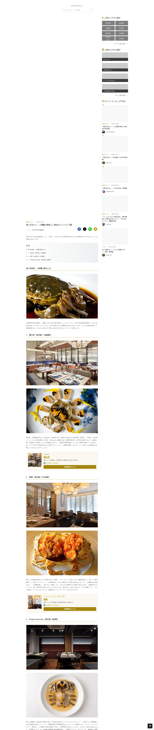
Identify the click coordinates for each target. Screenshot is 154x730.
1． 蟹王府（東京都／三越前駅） (38, 253)
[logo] (77, 3)
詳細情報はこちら (69, 467)
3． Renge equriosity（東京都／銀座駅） (40, 260)
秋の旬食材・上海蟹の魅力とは (37, 249)
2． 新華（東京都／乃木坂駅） (37, 256)
